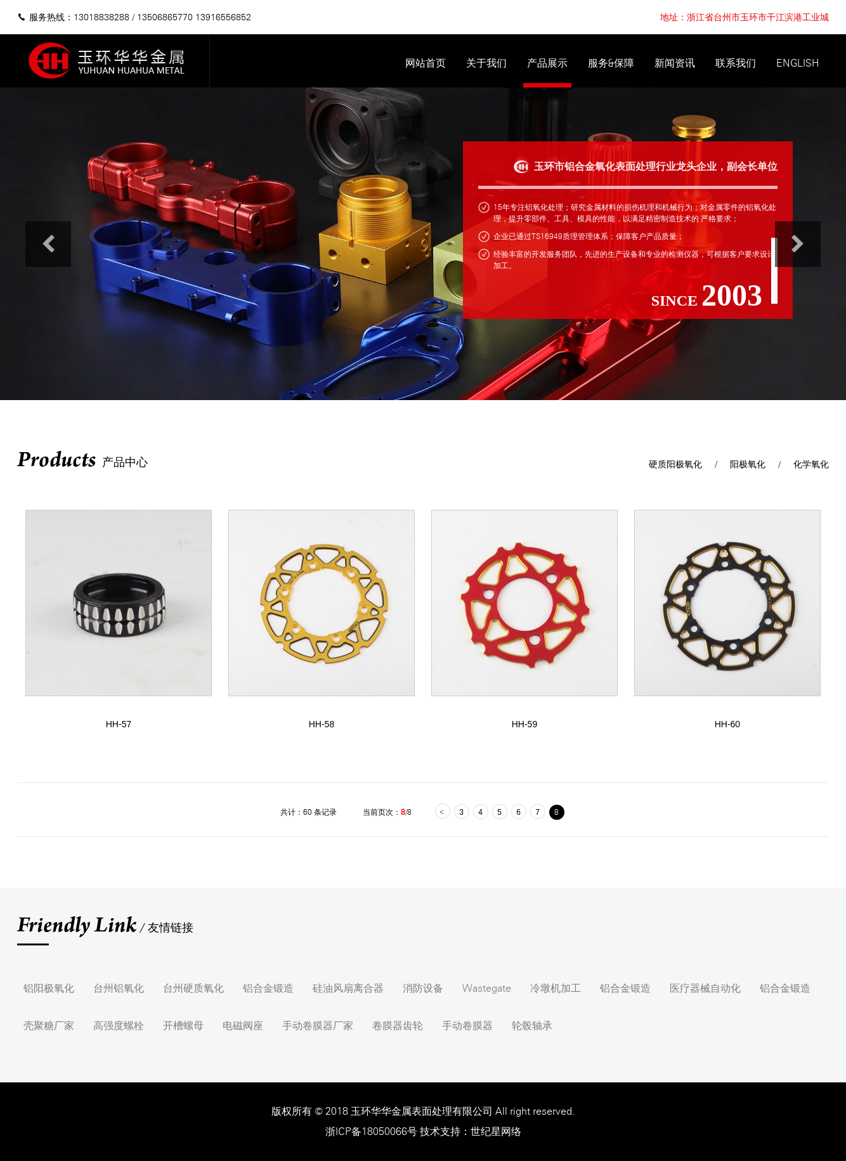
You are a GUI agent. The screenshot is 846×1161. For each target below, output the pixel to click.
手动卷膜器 (467, 1026)
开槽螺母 (183, 1026)
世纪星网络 (496, 1131)
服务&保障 (611, 63)
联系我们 (735, 63)
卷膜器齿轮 (397, 1026)
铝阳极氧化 (48, 988)
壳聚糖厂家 (48, 1026)
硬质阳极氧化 (675, 464)
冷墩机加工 (555, 988)
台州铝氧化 (118, 988)
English (797, 63)
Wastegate (486, 988)
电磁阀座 (243, 1026)
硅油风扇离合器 (348, 988)
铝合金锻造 (268, 988)
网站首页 (425, 63)
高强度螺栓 (118, 1026)
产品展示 (547, 63)
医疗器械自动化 (705, 988)
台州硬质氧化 (193, 988)
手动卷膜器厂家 (317, 1026)
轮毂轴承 (532, 1026)
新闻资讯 (674, 63)
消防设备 (423, 988)
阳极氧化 (747, 464)
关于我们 (486, 63)
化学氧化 (811, 464)
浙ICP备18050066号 (372, 1131)
